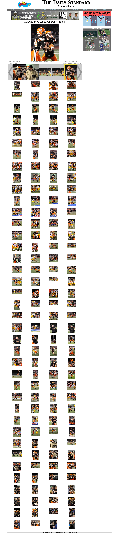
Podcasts (64, 10)
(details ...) (102, 15)
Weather (85, 10)
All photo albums (14, 63)
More (105, 10)
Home (13, 10)
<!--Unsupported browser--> (97, 39)
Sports (95, 10)
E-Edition (33, 10)
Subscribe (23, 10)
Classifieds (75, 10)
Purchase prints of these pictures (71, 63)
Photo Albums (54, 10)
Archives (44, 10)
